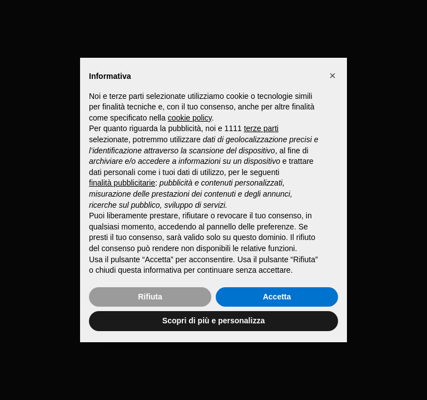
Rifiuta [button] (150, 296)
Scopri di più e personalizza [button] (213, 320)
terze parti (261, 128)
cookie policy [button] (190, 117)
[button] (332, 75)
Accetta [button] (277, 296)
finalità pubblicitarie (122, 182)
